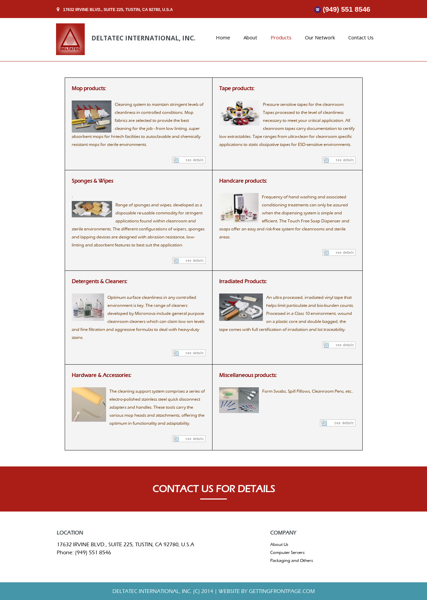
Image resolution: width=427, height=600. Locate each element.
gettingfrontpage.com (281, 591)
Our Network (320, 37)
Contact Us (361, 37)
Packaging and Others (291, 560)
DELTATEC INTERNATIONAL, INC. (143, 38)
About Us (279, 544)
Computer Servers (287, 552)
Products (281, 37)
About (250, 37)
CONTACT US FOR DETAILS (213, 489)
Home (223, 37)
